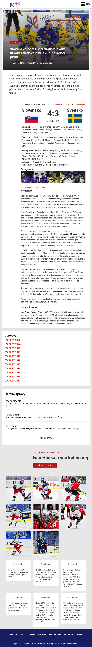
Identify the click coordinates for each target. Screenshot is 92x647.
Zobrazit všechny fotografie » (33, 187)
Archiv (79, 634)
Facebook (17, 564)
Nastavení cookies (70, 643)
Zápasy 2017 (12, 364)
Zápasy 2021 (12, 352)
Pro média (68, 634)
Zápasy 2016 (12, 368)
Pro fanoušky (55, 634)
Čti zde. (61, 417)
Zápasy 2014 (12, 376)
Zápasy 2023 (12, 348)
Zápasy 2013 (12, 380)
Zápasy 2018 (12, 360)
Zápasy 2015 (12, 372)
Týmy (23, 634)
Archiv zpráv (46, 438)
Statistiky (42, 634)
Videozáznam (79, 104)
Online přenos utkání (62, 104)
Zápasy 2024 (12, 344)
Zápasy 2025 (12, 340)
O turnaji (14, 634)
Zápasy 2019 (12, 356)
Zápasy (31, 634)
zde (9, 406)
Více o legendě (44, 465)
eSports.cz (28, 643)
